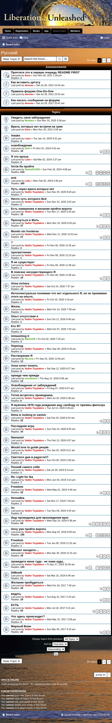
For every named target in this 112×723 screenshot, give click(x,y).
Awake (15, 135)
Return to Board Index (15, 668)
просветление (21, 252)
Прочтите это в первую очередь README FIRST (45, 72)
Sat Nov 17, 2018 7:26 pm (61, 501)
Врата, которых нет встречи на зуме (37, 126)
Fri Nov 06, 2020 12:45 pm (61, 245)
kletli (27, 148)
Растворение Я (22, 355)
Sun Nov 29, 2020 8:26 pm (61, 192)
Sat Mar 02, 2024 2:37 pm (47, 159)
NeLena (29, 358)
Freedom (17, 486)
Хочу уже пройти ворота (28, 529)
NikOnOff (30, 339)
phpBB (44, 720)
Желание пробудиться (27, 582)
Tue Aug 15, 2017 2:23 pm (61, 596)
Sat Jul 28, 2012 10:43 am (50, 85)
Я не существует (22, 262)
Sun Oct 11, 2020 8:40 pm (61, 319)
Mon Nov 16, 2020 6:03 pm (61, 223)
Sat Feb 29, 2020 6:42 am (61, 417)
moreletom (31, 378)
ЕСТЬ (15, 605)
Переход (17, 345)
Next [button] (109, 60)
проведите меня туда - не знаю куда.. (37, 561)
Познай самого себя (25, 467)
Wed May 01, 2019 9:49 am (61, 489)
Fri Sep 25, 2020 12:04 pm (50, 358)
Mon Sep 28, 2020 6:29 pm (61, 348)
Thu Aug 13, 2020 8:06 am (54, 378)
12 (108, 535)
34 (104, 173)
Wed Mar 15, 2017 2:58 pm (61, 619)
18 (104, 184)
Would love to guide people (30, 447)
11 (104, 535)
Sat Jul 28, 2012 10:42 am (50, 94)
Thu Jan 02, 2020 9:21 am (61, 450)
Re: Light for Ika (22, 476)
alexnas (29, 85)
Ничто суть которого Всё (29, 198)
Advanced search (66, 59)
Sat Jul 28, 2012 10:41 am (50, 103)
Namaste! (17, 437)
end (13, 177)
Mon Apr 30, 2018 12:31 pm (62, 553)
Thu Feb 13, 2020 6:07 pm (61, 440)
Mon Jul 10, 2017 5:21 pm (61, 608)
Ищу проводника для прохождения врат (40, 517)
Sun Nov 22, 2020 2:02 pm (61, 201)
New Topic (10, 59)
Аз (12, 507)
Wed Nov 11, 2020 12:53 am (62, 234)
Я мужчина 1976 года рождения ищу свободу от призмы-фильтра (58, 405)
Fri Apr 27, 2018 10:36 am (61, 564)
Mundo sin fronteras (25, 231)
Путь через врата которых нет (32, 189)
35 (108, 173)
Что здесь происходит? (28, 616)
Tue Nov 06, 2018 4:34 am (61, 510)
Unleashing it (20, 336)
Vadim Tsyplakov (34, 192)
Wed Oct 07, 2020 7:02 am (61, 329)
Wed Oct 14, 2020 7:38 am (61, 309)
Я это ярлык (20, 156)
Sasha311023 (32, 169)
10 (101, 535)
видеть (16, 593)
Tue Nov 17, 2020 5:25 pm (61, 211)
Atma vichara (20, 283)
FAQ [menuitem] (25, 37)
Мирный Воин (21, 626)
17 (101, 184)
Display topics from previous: (55, 639)
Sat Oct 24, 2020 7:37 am (60, 286)
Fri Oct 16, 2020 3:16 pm (60, 299)
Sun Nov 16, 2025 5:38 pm (51, 120)
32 (97, 173)
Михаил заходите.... (25, 550)
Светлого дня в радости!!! (29, 457)
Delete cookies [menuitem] (72, 714)
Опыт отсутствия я (24, 316)
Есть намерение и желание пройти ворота (41, 208)
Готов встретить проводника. (32, 395)
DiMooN (16, 572)
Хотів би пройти (22, 166)
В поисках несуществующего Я (33, 272)
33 (101, 173)
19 (108, 184)
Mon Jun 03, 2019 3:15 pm (61, 479)
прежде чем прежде (25, 375)
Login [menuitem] (107, 37)
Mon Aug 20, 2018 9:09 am (61, 532)
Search (59, 59)
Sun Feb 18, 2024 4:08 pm (57, 169)
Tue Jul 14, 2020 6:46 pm (60, 408)
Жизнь (15, 306)
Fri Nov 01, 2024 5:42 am (46, 148)
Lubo (28, 138)
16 (97, 184)
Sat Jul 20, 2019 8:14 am (60, 470)
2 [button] (104, 60)
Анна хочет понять (24, 365)
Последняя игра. (23, 426)
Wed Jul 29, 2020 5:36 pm (61, 398)
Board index (13, 714)
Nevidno (29, 120)
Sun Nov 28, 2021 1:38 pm (47, 75)
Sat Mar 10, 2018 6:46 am (61, 575)
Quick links (12, 37)
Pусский (9, 52)
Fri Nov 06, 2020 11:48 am (61, 265)
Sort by (56, 644)
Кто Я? (16, 326)
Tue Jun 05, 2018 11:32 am (61, 543)
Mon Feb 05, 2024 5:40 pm (47, 180)
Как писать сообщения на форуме (35, 100)
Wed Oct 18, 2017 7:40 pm (61, 585)
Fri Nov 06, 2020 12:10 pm (61, 255)
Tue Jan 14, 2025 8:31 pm (47, 138)
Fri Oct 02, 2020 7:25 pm (51, 339)
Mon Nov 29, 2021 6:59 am (47, 129)
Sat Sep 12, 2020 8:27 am (61, 368)
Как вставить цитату (25, 82)
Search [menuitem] (108, 45)
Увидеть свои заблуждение (30, 117)
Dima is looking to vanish (28, 414)
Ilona (27, 75)
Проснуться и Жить (25, 220)
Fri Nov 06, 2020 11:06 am (61, 275)
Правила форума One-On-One (32, 91)
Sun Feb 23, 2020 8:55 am (61, 429)
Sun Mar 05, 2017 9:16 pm (61, 629)
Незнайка (17, 498)
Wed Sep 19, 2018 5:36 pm (61, 520)
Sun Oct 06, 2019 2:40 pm (61, 460)
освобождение (21, 145)
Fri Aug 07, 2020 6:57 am (60, 388)
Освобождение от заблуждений (33, 385)
